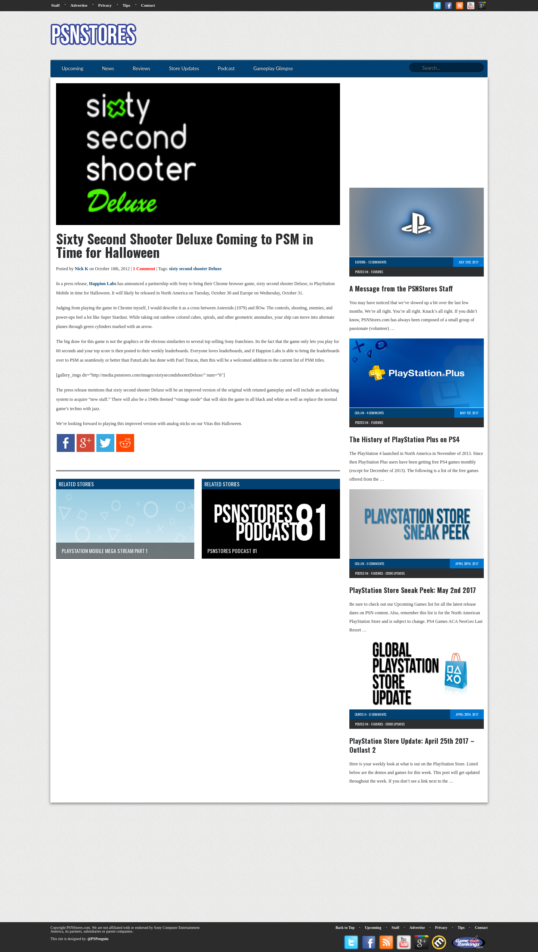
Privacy (105, 5)
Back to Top (345, 928)
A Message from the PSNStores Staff (401, 288)
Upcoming (373, 928)
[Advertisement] (352, 35)
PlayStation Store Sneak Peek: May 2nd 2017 (412, 590)
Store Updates (395, 573)
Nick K (81, 268)
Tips (126, 5)
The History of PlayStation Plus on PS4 (404, 439)
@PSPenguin (97, 939)
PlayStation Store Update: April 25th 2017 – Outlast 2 (411, 745)
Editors (360, 262)
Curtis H (361, 714)
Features (377, 271)
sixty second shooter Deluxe (195, 268)
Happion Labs (102, 283)
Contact (148, 5)
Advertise (79, 5)
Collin (359, 412)
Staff (55, 5)
